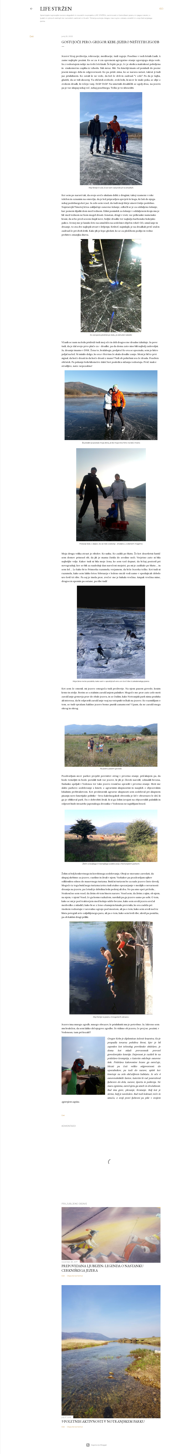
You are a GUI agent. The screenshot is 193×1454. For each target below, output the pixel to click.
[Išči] (161, 8)
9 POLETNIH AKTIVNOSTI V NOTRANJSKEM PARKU (103, 1421)
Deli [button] (32, 36)
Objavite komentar (75, 1276)
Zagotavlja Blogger (96, 1445)
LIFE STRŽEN (56, 8)
